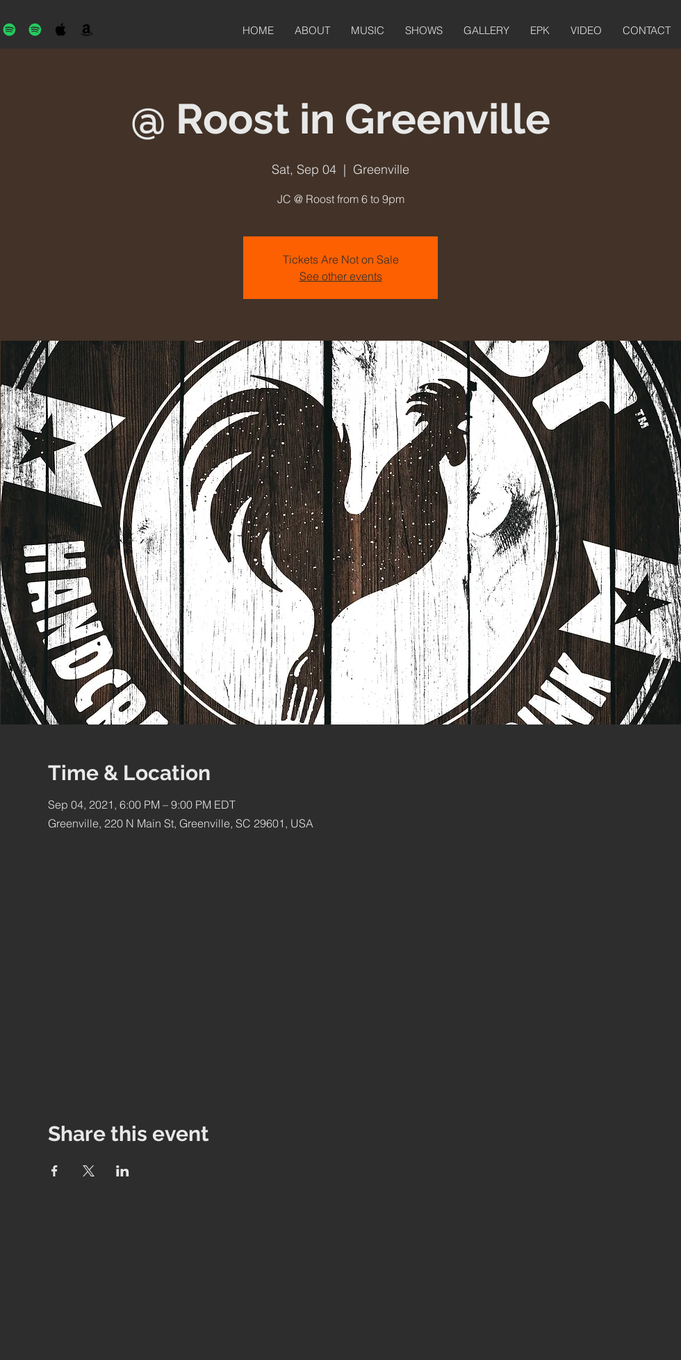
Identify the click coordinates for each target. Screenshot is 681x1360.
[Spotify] (9, 29)
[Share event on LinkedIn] (122, 1170)
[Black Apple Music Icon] (60, 29)
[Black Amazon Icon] (86, 29)
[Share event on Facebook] (54, 1170)
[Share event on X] (88, 1170)
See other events (341, 276)
